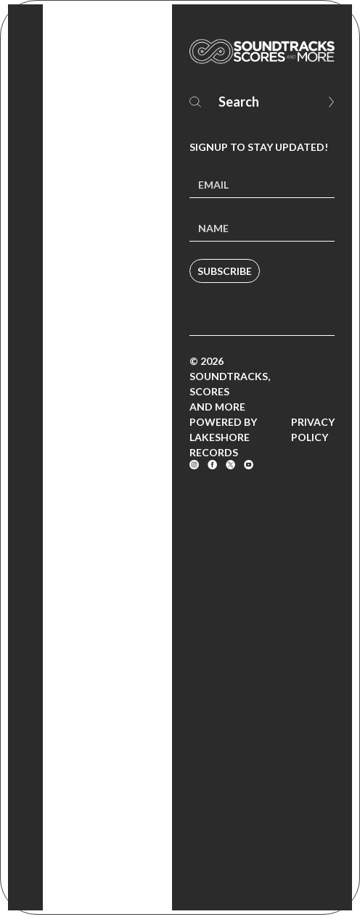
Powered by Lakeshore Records (223, 437)
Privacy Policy (313, 429)
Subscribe (224, 271)
